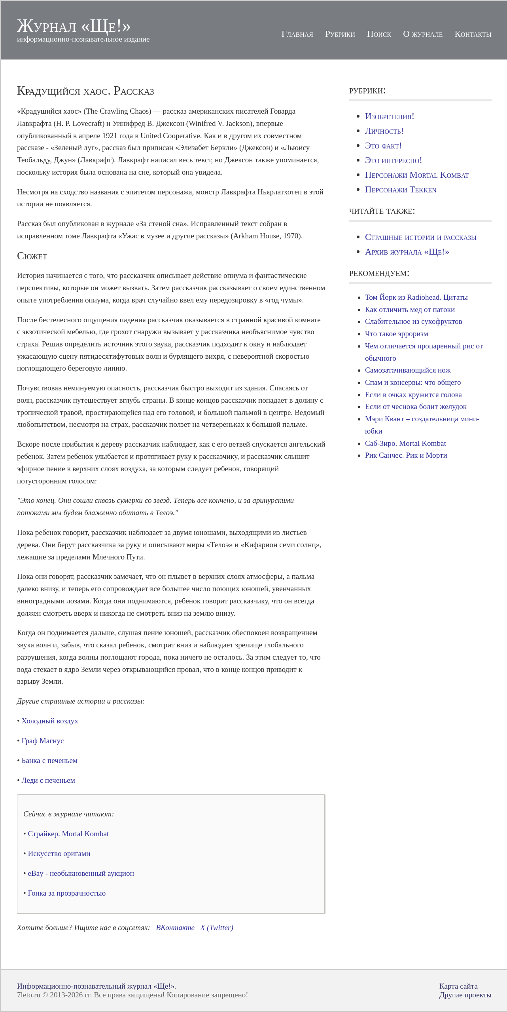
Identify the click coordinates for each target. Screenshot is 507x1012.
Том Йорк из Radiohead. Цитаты (416, 297)
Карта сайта (458, 986)
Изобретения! (389, 116)
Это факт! (383, 145)
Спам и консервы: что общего (413, 382)
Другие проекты (465, 995)
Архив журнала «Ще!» (407, 251)
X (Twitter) (217, 927)
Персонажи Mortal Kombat (417, 174)
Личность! (384, 131)
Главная (297, 34)
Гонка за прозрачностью (67, 893)
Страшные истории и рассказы (421, 237)
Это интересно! (393, 160)
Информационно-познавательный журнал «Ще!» (95, 986)
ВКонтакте (175, 927)
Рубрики (340, 34)
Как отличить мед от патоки (410, 309)
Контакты (473, 34)
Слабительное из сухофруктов (413, 321)
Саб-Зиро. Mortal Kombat (405, 443)
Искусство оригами (59, 853)
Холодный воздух (50, 721)
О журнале (423, 34)
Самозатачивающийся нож (408, 370)
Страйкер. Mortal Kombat (68, 833)
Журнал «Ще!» (74, 25)
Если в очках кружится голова (413, 394)
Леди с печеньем (48, 780)
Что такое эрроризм (396, 333)
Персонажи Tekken (401, 189)
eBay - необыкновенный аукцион (81, 873)
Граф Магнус (43, 740)
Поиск (379, 34)
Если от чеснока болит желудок (416, 406)
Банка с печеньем (50, 760)
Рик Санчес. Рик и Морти (406, 455)
